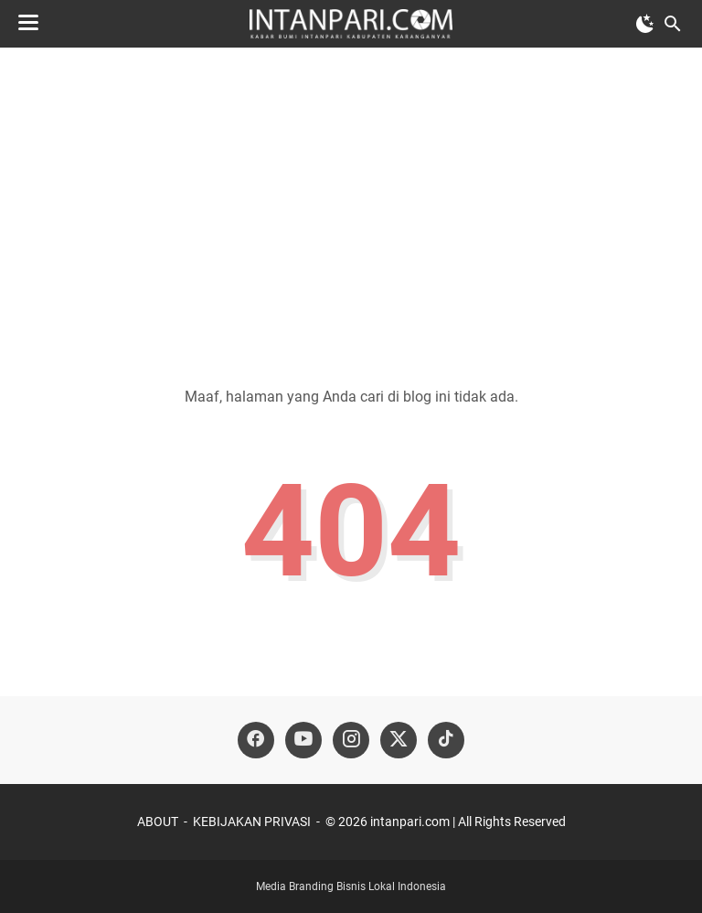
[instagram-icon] (351, 740)
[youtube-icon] (303, 740)
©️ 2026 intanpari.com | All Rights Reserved (445, 821)
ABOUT (157, 821)
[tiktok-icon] (446, 740)
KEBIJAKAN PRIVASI (252, 821)
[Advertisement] (351, 203)
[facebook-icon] (256, 740)
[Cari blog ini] (673, 24)
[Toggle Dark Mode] (645, 24)
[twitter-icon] (398, 740)
